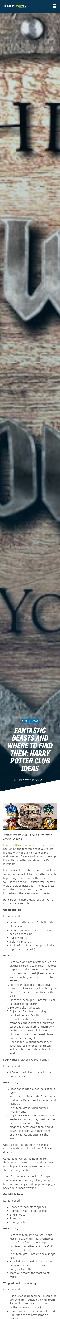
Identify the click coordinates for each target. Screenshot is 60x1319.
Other (35, 720)
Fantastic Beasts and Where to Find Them (28, 845)
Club (24, 720)
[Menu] (54, 6)
